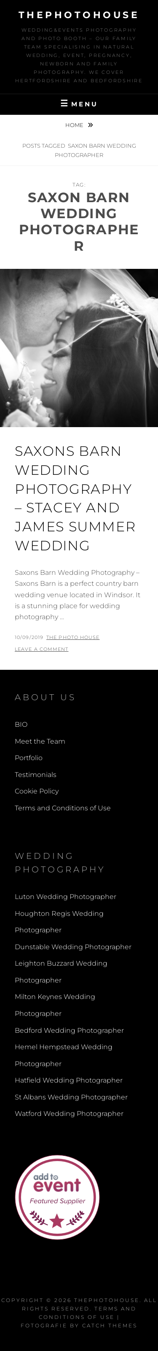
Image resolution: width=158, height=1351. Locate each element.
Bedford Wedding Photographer (69, 1030)
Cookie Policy (37, 791)
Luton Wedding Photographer (65, 897)
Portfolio (29, 758)
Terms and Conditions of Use (63, 808)
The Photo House (73, 637)
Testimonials (35, 775)
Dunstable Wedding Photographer (73, 947)
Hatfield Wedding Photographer (69, 1080)
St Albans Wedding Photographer (71, 1097)
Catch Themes (109, 1325)
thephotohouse (79, 15)
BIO (21, 724)
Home (75, 125)
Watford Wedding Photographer (69, 1114)
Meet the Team (40, 741)
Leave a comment (42, 649)
